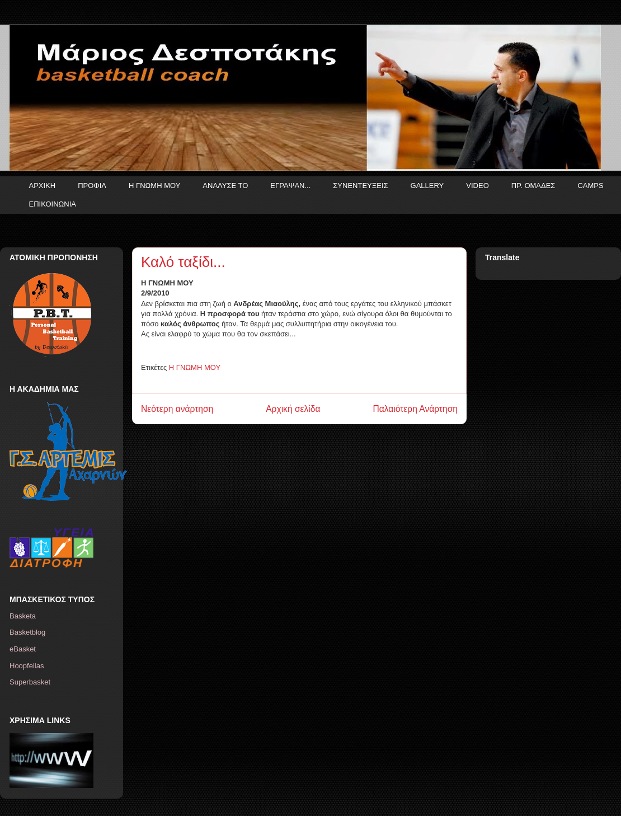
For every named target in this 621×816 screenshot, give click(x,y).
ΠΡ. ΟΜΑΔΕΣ (533, 185)
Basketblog (27, 632)
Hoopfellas (27, 666)
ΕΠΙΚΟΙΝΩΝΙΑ (52, 204)
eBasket (23, 649)
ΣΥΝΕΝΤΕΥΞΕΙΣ (360, 185)
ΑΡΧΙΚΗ (42, 185)
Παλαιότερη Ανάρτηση (415, 409)
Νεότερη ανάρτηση (177, 409)
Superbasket (30, 682)
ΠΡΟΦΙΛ (92, 185)
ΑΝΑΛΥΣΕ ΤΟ (225, 185)
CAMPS (590, 185)
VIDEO (477, 185)
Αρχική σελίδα (293, 409)
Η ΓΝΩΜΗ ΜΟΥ (154, 185)
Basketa (23, 616)
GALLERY (427, 185)
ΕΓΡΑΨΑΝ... (290, 185)
